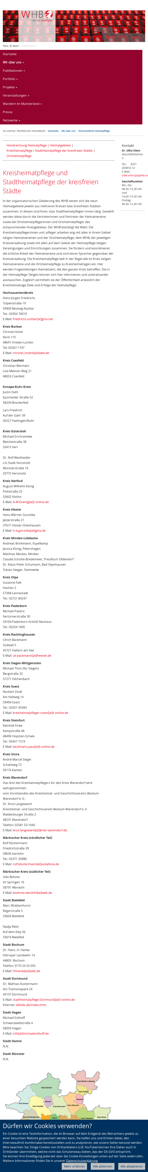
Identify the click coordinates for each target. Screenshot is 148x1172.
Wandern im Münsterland (22, 104)
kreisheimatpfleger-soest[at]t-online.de (40, 713)
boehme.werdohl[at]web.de (32, 893)
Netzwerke (11, 120)
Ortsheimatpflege (19, 156)
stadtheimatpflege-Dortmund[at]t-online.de (44, 1000)
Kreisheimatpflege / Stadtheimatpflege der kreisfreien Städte (50, 150)
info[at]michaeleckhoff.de (31, 1033)
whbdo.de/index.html (31, 1005)
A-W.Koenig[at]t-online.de (31, 502)
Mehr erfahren (74, 1166)
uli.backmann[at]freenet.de (32, 655)
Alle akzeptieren (132, 1166)
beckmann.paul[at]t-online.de (34, 747)
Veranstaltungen (16, 95)
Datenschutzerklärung (82, 1161)
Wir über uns (13, 62)
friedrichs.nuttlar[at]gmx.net (33, 319)
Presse (7, 112)
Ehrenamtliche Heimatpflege (94, 131)
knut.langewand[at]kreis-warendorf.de (40, 830)
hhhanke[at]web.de (26, 971)
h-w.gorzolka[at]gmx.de (29, 531)
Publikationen (14, 71)
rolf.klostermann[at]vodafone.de (36, 864)
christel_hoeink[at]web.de (31, 353)
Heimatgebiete (60, 145)
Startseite (10, 54)
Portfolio (10, 79)
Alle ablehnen (102, 1166)
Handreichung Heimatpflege (27, 145)
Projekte (10, 87)
